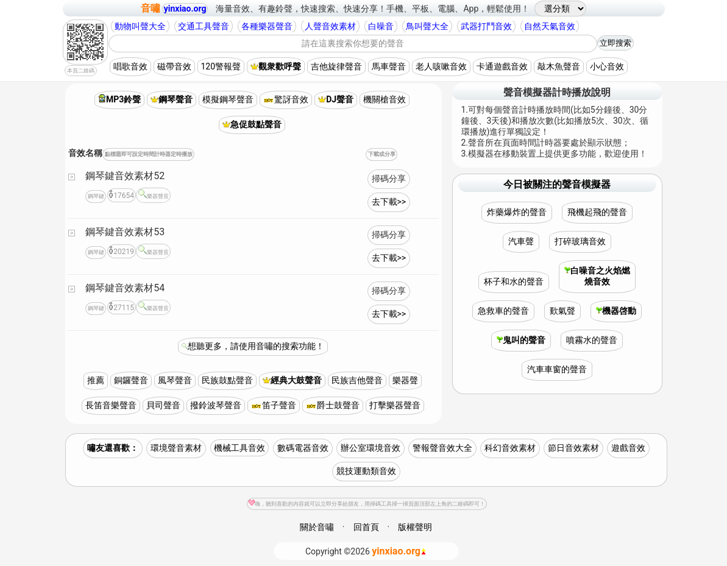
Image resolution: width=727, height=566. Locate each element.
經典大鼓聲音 (292, 380)
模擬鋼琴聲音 (228, 99)
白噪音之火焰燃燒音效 (597, 276)
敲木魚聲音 (558, 66)
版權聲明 (415, 527)
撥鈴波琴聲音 (215, 405)
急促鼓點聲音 (252, 124)
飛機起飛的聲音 (597, 212)
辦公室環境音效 (370, 448)
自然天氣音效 (549, 26)
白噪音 (381, 26)
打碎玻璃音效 (580, 241)
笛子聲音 (273, 405)
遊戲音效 (628, 448)
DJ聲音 (335, 99)
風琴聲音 (175, 380)
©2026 (366, 551)
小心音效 (607, 66)
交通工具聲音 (203, 26)
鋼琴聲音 (172, 99)
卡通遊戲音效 (502, 66)
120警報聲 (221, 66)
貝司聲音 (163, 405)
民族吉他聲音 (357, 380)
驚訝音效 (285, 99)
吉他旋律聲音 (336, 66)
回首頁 (366, 527)
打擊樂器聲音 (394, 405)
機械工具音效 (239, 448)
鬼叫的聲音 (521, 340)
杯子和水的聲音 (514, 281)
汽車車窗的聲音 (557, 369)
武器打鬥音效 (486, 26)
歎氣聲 (562, 311)
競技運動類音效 (366, 471)
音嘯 (150, 8)
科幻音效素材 (510, 448)
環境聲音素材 (176, 448)
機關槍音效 (384, 99)
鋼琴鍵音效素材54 (125, 288)
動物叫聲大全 (140, 26)
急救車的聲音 (503, 311)
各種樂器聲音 (267, 26)
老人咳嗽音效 (441, 66)
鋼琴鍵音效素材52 (125, 176)
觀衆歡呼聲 (275, 66)
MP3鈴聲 (119, 99)
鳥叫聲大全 (427, 26)
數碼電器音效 (302, 448)
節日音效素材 (573, 448)
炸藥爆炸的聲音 (517, 212)
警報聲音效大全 (442, 448)
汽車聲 (521, 241)
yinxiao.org (185, 8)
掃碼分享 (389, 178)
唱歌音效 (130, 66)
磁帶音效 (174, 66)
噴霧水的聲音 (591, 340)
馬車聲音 (389, 66)
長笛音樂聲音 (111, 405)
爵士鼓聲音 (333, 405)
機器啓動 (616, 311)
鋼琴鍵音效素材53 (125, 232)
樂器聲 (405, 380)
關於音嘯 (317, 527)
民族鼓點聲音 (227, 380)
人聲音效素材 (330, 26)
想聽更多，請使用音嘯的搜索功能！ (256, 346)
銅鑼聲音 (131, 380)
